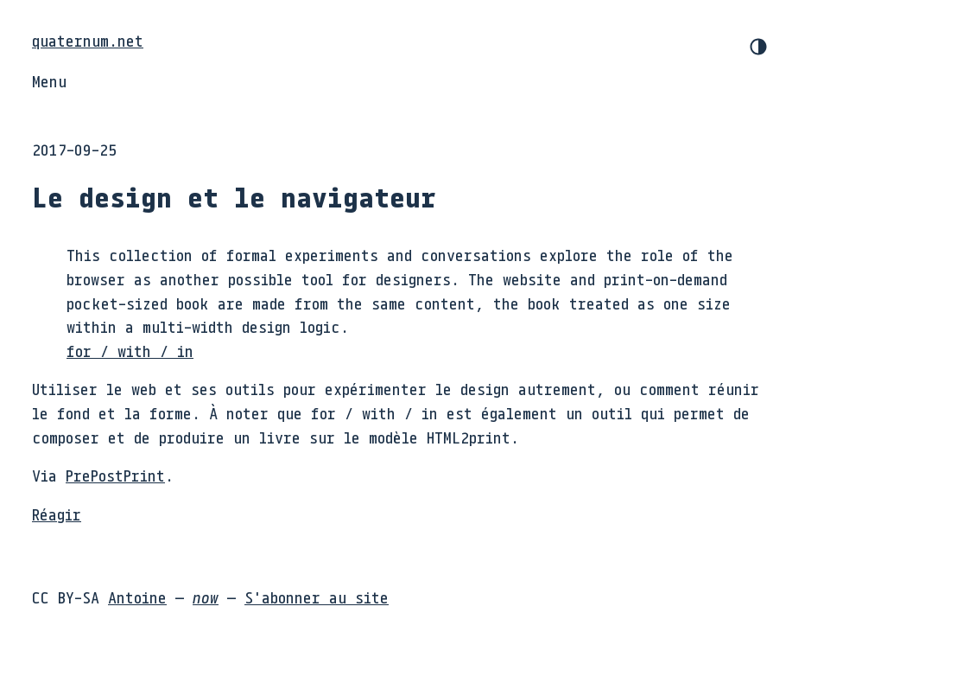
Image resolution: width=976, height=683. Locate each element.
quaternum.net (87, 40)
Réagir (56, 514)
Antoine (137, 597)
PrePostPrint (115, 475)
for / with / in (130, 351)
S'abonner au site (316, 597)
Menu (49, 81)
